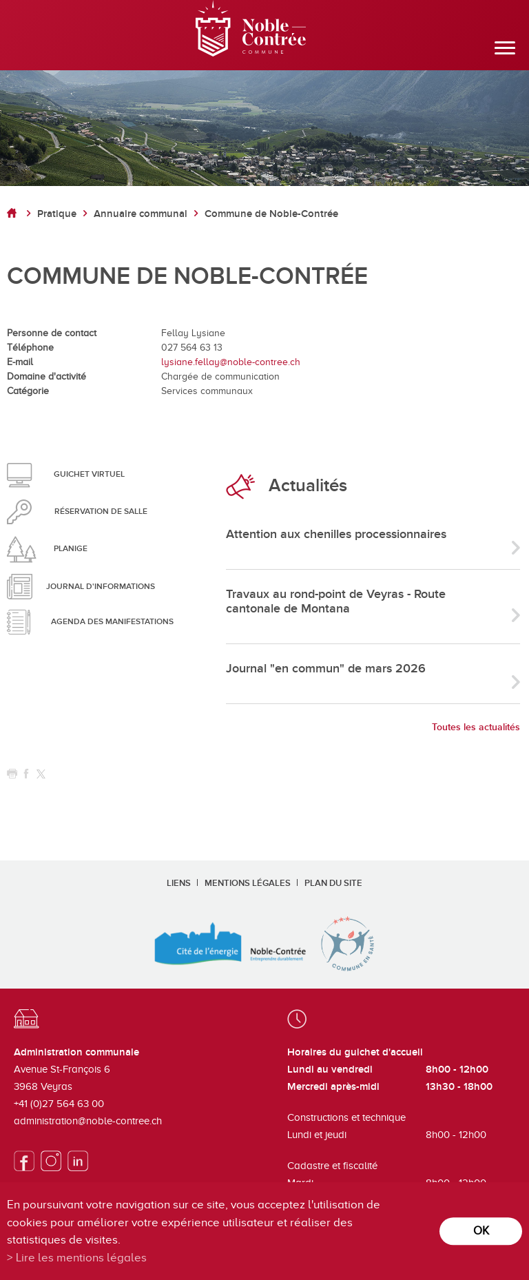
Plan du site (333, 883)
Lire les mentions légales (81, 1257)
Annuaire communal (140, 213)
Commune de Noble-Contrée (271, 213)
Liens (179, 883)
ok (481, 1230)
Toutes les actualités (476, 727)
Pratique (56, 213)
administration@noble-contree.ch (88, 1120)
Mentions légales (248, 883)
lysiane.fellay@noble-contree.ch (230, 362)
